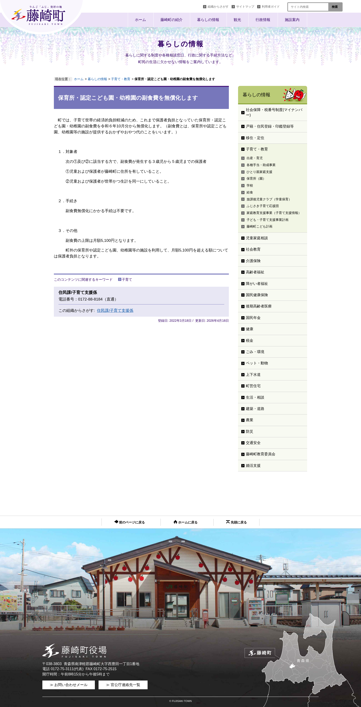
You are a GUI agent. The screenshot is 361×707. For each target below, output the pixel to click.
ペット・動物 (257, 363)
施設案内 (292, 20)
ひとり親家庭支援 (259, 172)
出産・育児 (255, 158)
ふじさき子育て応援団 (263, 206)
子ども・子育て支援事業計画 (267, 220)
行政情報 (263, 20)
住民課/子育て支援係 (115, 310)
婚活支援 (253, 465)
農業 (249, 420)
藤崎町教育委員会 (260, 454)
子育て (127, 279)
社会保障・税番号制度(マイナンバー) (274, 112)
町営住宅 (253, 386)
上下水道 (253, 375)
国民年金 (253, 318)
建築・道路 (255, 409)
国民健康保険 (257, 295)
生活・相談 (255, 397)
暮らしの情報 (208, 20)
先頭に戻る (236, 522)
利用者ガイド (271, 6)
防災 (249, 431)
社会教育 (253, 249)
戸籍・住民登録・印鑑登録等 (270, 126)
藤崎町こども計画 (259, 226)
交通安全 (253, 443)
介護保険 (253, 261)
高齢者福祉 (255, 272)
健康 (249, 329)
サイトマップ (245, 6)
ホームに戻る (185, 522)
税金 (249, 340)
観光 (237, 20)
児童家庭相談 (257, 238)
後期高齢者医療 (259, 306)
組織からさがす (218, 6)
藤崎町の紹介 (171, 20)
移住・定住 (255, 138)
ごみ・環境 (255, 352)
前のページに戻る (129, 522)
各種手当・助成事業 (261, 165)
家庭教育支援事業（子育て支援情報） (274, 213)
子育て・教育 (120, 79)
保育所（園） (256, 178)
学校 (250, 185)
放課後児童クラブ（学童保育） (269, 199)
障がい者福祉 (257, 284)
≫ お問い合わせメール (68, 685)
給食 (250, 192)
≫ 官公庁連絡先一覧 (123, 685)
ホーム (140, 20)
